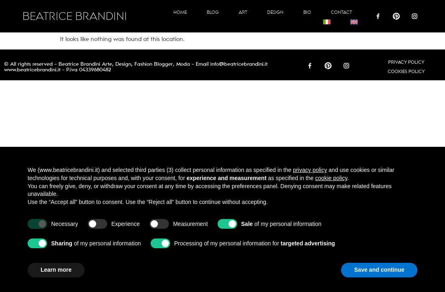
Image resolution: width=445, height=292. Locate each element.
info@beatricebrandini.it (239, 64)
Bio (307, 12)
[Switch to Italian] (327, 22)
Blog (213, 12)
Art (243, 12)
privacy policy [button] (310, 170)
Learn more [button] (56, 269)
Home (180, 12)
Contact (341, 12)
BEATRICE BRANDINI (74, 16)
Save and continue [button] (379, 269)
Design (275, 12)
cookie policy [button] (331, 178)
